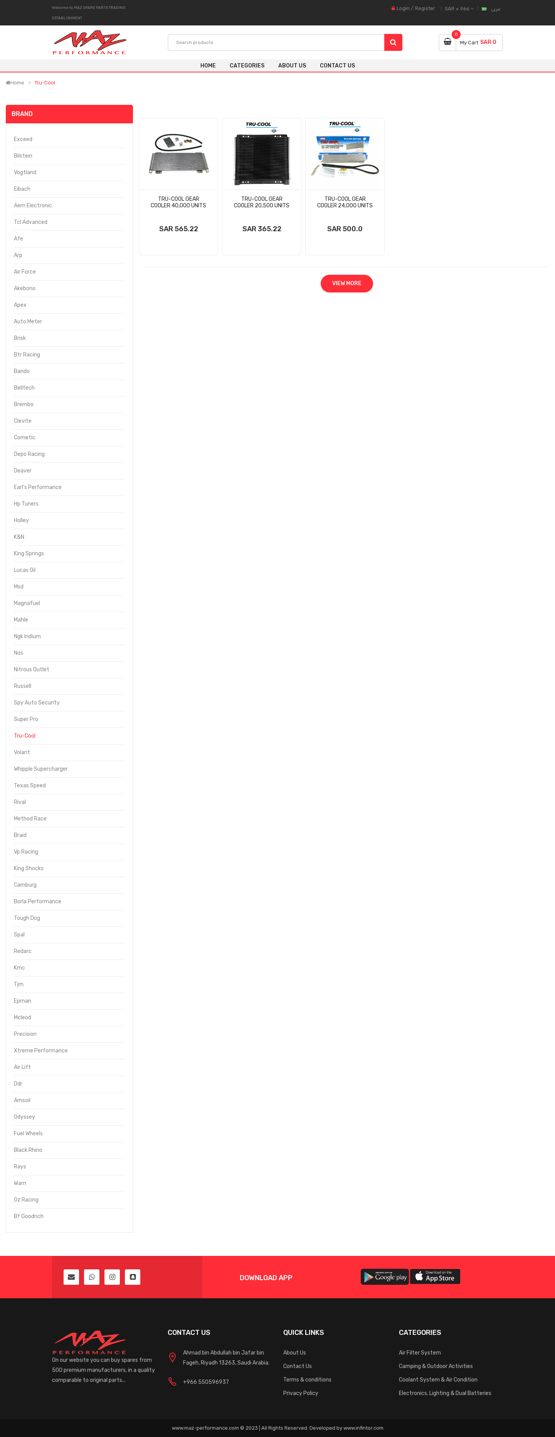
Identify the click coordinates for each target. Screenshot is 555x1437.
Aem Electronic (33, 205)
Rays (20, 1166)
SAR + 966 (459, 9)
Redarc (23, 951)
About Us (294, 1353)
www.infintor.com (363, 1428)
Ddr (18, 1084)
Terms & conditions (307, 1379)
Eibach (22, 189)
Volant (22, 752)
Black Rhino (28, 1150)
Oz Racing (26, 1200)
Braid (20, 835)
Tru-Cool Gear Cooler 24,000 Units (345, 202)
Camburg (25, 885)
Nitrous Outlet (31, 669)
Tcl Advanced (30, 222)
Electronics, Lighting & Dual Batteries (445, 1393)
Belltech (24, 388)
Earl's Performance (38, 487)
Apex (20, 305)
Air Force (25, 272)
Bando (22, 371)
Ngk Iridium (27, 636)
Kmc (19, 968)
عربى (496, 9)
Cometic (24, 437)
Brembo (24, 404)
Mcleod (22, 1017)
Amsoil (22, 1100)
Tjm (19, 984)
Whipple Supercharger (41, 769)
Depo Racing (29, 454)
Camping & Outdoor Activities (436, 1366)
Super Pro (26, 719)
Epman (22, 1001)
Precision (25, 1034)
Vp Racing (26, 852)
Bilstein (23, 156)
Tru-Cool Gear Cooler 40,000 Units (178, 202)
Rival (20, 802)
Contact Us (297, 1366)
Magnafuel (27, 603)
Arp (18, 255)
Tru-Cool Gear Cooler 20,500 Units (261, 202)
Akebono (24, 288)
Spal (19, 934)
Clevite (23, 421)
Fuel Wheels (28, 1133)
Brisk (20, 338)
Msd (19, 586)
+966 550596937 (206, 1382)
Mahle (21, 620)
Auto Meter (28, 321)
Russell (22, 686)
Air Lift (22, 1067)
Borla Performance (37, 901)
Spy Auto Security (37, 702)
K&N (19, 537)
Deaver (23, 470)
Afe (18, 238)
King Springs (29, 553)
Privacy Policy (300, 1393)
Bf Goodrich (29, 1216)
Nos (18, 653)
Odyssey (24, 1117)
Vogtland (25, 172)
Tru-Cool (45, 83)
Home (208, 65)
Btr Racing (27, 354)
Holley (21, 520)
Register (425, 8)
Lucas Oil (24, 570)
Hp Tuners (26, 504)
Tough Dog (27, 918)
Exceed (23, 139)
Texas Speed (30, 785)
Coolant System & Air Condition (438, 1379)
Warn (20, 1183)
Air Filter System (420, 1353)
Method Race (30, 818)
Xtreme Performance (41, 1050)
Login (403, 8)
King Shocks (29, 868)
